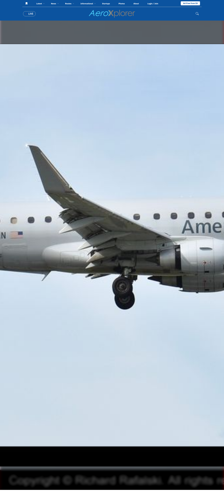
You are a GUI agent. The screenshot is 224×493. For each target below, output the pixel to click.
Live (29, 13)
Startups (106, 3)
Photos (122, 3)
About (136, 3)
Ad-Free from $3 (190, 3)
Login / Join (152, 3)
